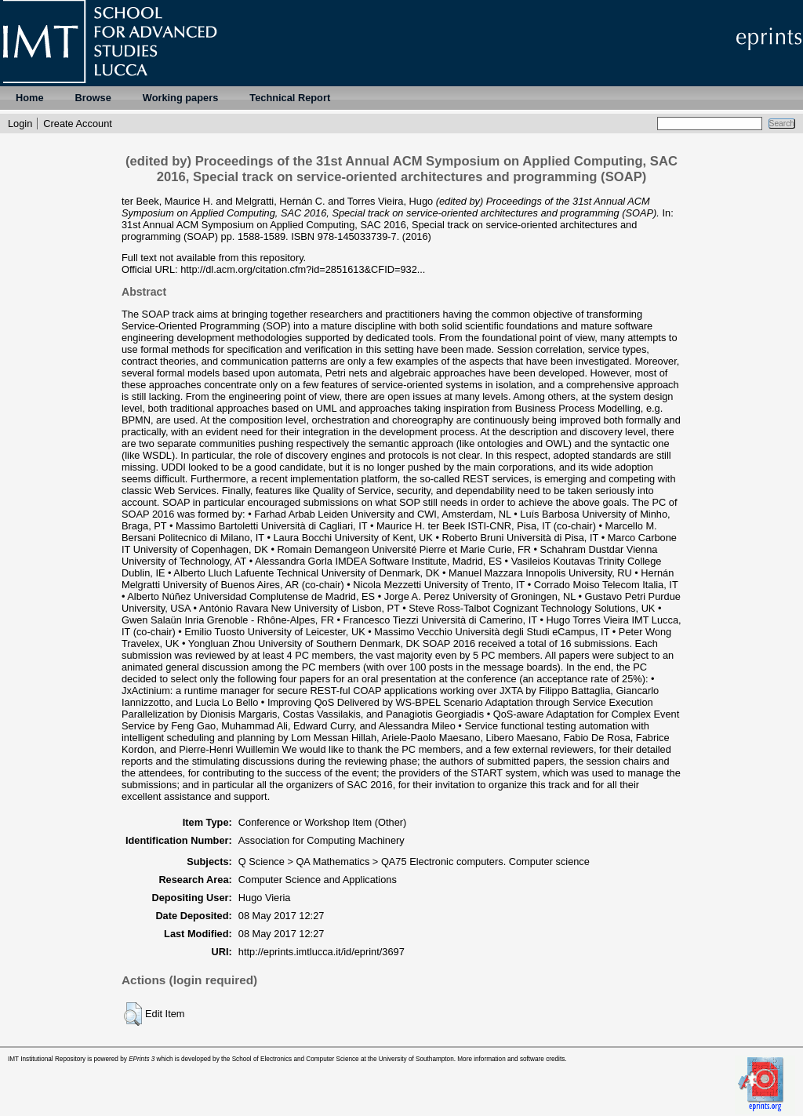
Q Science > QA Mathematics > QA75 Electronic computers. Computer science (414, 861)
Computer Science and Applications (317, 879)
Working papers (180, 98)
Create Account (77, 123)
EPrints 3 (141, 1059)
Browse (93, 98)
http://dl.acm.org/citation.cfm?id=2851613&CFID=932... (302, 269)
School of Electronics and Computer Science (295, 1059)
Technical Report (289, 98)
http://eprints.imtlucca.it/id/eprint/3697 (321, 952)
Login (20, 123)
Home (30, 98)
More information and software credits (511, 1059)
